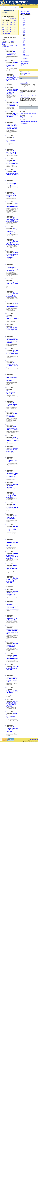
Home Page (23, 10)
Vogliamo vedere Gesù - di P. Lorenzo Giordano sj (12, 205)
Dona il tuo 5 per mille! (25, 11)
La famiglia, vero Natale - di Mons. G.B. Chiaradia (12, 729)
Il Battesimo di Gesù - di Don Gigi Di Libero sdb (12, 78)
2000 (24, 22)
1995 (24, 15)
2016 (24, 45)
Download (23, 65)
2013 (24, 41)
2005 (24, 29)
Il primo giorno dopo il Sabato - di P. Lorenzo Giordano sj (12, 255)
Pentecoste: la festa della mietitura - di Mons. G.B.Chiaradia (28, 96)
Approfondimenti (24, 58)
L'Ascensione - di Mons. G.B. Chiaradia (12, 317)
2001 (24, 24)
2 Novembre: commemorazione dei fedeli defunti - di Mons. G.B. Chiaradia (12, 606)
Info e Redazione (24, 62)
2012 (24, 39)
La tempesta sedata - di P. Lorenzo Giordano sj (12, 365)
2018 (24, 48)
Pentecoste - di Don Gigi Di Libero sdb (11, 328)
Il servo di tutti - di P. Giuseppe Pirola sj (11, 517)
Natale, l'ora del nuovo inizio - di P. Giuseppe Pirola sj (12, 716)
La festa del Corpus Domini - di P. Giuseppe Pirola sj (12, 353)
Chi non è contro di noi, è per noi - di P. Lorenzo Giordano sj (12, 529)
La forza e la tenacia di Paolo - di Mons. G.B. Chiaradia (12, 91)
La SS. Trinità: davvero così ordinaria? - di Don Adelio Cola (12, 340)
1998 (24, 19)
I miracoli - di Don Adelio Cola (11, 495)
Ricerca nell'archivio (27, 57)
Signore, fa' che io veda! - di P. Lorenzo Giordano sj (12, 657)
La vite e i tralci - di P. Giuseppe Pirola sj (12, 294)
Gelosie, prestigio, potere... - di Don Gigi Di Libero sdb (12, 568)
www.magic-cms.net (33, 740)
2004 (24, 28)
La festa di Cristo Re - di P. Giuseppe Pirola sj (12, 645)
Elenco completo (26, 55)
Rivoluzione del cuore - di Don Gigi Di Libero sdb (12, 392)
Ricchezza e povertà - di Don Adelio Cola (12, 619)
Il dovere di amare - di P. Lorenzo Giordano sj (12, 305)
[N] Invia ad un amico (25, 73)
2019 (24, 49)
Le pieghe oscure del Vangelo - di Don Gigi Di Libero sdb (12, 268)
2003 (24, 27)
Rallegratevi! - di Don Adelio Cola (12, 691)
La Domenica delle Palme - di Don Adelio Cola (12, 219)
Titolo (3, 43)
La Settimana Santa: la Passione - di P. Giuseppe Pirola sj (11, 231)
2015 (24, 44)
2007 (24, 32)
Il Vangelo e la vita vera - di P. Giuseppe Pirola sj (12, 140)
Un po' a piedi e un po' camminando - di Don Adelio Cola (12, 555)
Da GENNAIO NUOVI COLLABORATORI (28, 120)
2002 (24, 25)
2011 (24, 38)
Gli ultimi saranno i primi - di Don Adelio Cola (12, 162)
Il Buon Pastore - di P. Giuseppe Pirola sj (11, 415)
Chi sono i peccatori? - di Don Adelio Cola (12, 115)
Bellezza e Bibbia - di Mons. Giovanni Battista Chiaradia (12, 703)
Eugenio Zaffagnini (34, 738)
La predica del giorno (25, 12)
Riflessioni (23, 60)
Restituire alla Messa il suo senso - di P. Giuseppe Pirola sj (12, 475)
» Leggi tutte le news (24, 123)
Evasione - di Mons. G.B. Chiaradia (12, 485)
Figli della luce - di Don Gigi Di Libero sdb (11, 195)
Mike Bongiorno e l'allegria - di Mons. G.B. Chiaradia (12, 543)
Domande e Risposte (25, 61)
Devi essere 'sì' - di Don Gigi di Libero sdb (11, 152)
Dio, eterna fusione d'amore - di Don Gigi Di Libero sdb (12, 507)
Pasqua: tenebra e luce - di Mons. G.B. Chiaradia (12, 242)
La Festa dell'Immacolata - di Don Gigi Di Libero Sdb (12, 679)
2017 (24, 47)
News (22, 64)
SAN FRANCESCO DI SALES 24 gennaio (28, 112)
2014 (24, 42)
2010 (24, 37)
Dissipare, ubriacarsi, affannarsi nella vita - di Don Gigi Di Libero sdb (12, 631)
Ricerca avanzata (13, 18)
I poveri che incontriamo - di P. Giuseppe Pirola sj (12, 104)
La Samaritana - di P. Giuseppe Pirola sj (11, 183)
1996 (24, 17)
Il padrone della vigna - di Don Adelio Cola (12, 404)
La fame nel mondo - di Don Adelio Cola (12, 449)
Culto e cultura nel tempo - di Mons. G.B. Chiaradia (12, 173)
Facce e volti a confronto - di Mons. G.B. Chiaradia (12, 439)
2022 (24, 54)
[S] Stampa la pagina (25, 71)
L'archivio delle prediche (14, 7)
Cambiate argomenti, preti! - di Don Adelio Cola (12, 283)
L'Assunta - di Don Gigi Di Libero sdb (11, 461)
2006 (24, 31)
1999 (24, 21)
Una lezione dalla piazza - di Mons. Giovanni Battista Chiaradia (12, 126)
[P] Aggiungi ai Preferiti (26, 74)
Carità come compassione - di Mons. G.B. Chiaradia (11, 378)
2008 (24, 34)
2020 (24, 51)
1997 (24, 18)
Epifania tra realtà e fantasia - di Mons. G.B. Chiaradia (12, 65)
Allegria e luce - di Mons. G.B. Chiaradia (12, 668)
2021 (24, 52)
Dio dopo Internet (6, 7)
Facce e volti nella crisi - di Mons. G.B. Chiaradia (12, 428)
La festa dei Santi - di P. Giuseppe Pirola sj (12, 592)
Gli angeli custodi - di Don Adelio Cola (11, 53)
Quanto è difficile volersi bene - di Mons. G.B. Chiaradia (12, 580)
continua (21, 92)
